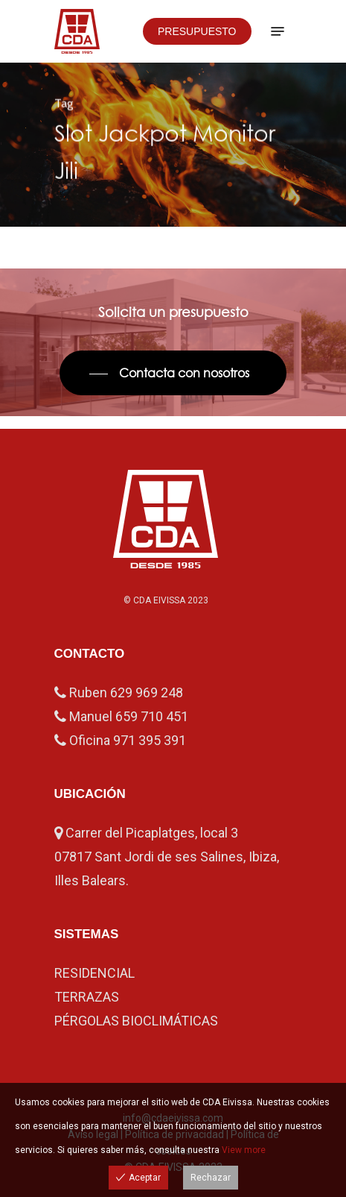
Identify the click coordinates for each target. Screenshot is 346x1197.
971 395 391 (149, 740)
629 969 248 (146, 692)
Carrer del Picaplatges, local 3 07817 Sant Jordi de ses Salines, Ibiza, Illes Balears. (166, 856)
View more (244, 1150)
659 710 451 (151, 716)
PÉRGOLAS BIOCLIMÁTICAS (136, 1020)
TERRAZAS (86, 997)
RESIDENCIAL (94, 973)
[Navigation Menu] (277, 31)
